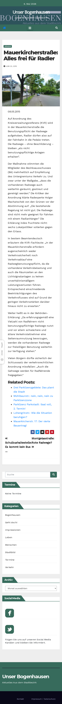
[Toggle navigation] (30, 28)
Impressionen (12, 530)
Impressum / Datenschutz (43, 699)
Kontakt (20, 699)
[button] (56, 28)
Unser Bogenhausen (31, 12)
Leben (8, 537)
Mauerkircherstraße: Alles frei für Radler (31, 55)
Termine (9, 559)
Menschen (11, 545)
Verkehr (7, 46)
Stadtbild (10, 552)
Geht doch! (11, 522)
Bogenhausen (12, 515)
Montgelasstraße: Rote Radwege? (43, 442)
